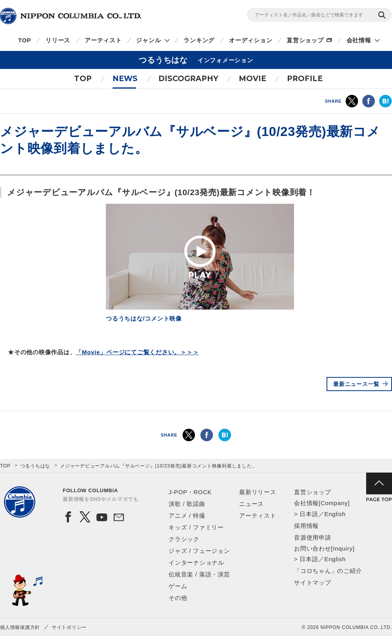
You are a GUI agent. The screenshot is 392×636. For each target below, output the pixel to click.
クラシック (184, 539)
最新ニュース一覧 (356, 384)
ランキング (198, 40)
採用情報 (306, 525)
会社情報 (359, 40)
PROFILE (305, 78)
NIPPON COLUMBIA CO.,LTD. (70, 16)
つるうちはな (35, 466)
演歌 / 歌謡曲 (187, 503)
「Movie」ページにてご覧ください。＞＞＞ (137, 352)
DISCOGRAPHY (188, 78)
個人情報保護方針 (20, 627)
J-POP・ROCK (190, 492)
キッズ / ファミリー (196, 527)
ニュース (251, 503)
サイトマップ (312, 582)
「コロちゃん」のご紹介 (328, 570)
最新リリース (257, 492)
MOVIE (252, 78)
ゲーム (178, 586)
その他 (178, 597)
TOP (24, 40)
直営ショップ (305, 40)
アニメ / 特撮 (187, 515)
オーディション (250, 40)
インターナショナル (196, 562)
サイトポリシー (69, 627)
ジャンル (148, 40)
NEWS (125, 78)
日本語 (308, 514)
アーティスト (103, 40)
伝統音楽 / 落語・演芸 (199, 574)
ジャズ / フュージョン (199, 550)
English (334, 514)
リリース (57, 40)
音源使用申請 (312, 537)
